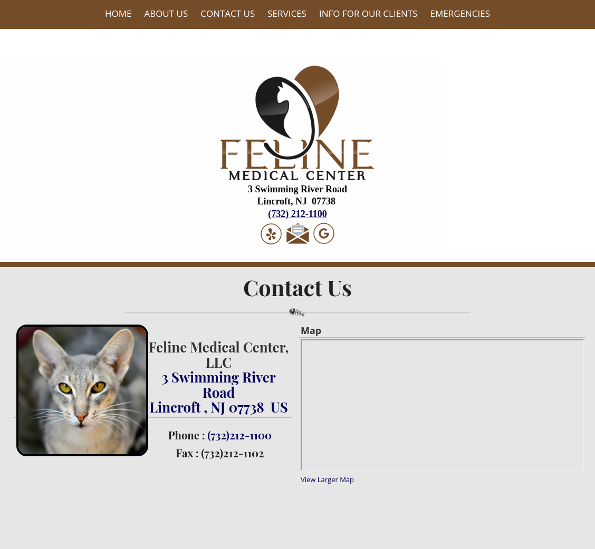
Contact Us (227, 13)
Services (286, 13)
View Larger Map (327, 479)
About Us (166, 13)
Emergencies (460, 13)
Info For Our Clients (368, 13)
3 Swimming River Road (218, 384)
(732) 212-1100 (297, 214)
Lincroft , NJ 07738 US (218, 407)
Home (118, 13)
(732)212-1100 (239, 435)
